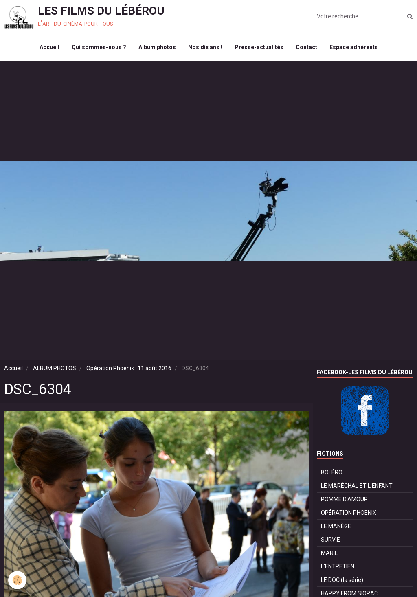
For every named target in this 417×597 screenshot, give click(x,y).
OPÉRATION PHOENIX (348, 512)
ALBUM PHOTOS (54, 368)
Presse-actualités (259, 47)
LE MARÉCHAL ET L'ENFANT (357, 486)
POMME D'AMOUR (344, 499)
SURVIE (330, 539)
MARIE (329, 553)
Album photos (157, 47)
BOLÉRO (331, 472)
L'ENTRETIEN (337, 566)
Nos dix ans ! (205, 47)
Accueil (49, 47)
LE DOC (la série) (342, 580)
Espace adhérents (353, 47)
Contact (306, 47)
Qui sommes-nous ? (99, 47)
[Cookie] (17, 580)
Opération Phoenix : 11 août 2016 (128, 368)
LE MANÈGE (336, 526)
